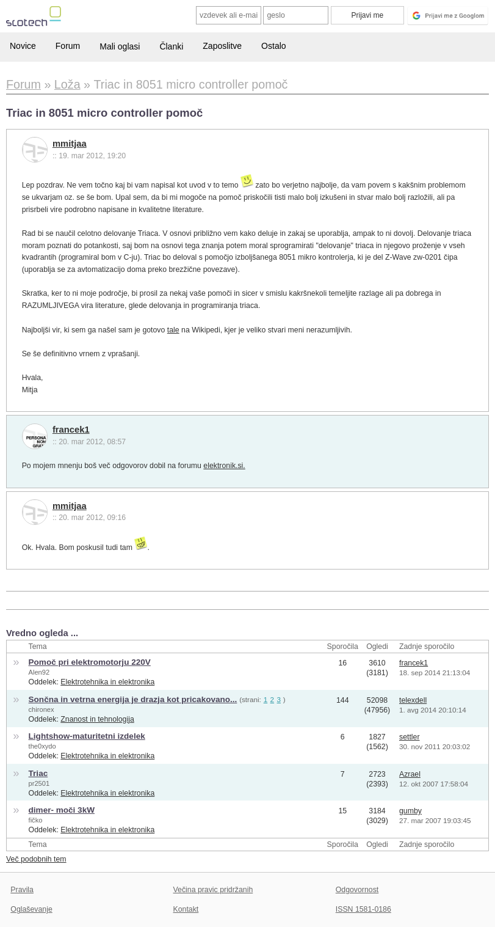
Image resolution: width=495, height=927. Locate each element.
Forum (68, 46)
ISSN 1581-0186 (363, 909)
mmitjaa (69, 143)
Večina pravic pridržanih (213, 889)
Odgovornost (357, 889)
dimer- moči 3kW (62, 810)
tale (173, 330)
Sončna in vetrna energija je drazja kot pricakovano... (133, 699)
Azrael (410, 774)
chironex (41, 709)
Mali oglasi (119, 46)
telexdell (413, 700)
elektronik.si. (224, 465)
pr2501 (39, 783)
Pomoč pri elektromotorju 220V (90, 662)
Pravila (22, 889)
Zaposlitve (222, 46)
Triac (38, 773)
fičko (36, 820)
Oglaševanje (31, 909)
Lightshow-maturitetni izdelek (87, 736)
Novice (23, 46)
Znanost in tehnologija (97, 719)
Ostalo (273, 46)
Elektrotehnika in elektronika (107, 682)
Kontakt (186, 909)
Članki (171, 46)
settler (409, 737)
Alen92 (39, 672)
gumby (410, 811)
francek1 (71, 429)
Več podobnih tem (36, 859)
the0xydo (42, 746)
